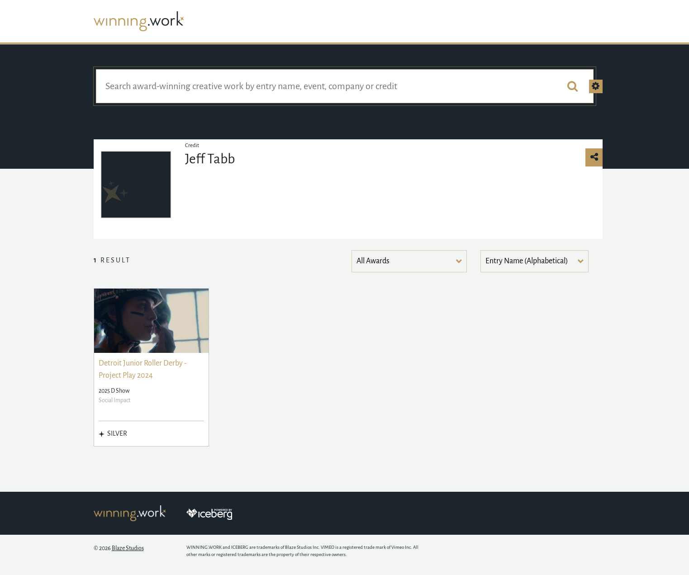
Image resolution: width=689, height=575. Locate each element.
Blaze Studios (128, 548)
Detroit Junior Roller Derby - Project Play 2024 (143, 369)
